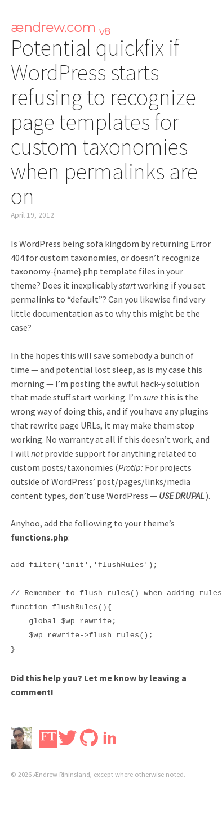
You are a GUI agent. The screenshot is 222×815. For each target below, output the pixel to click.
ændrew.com (60, 27)
